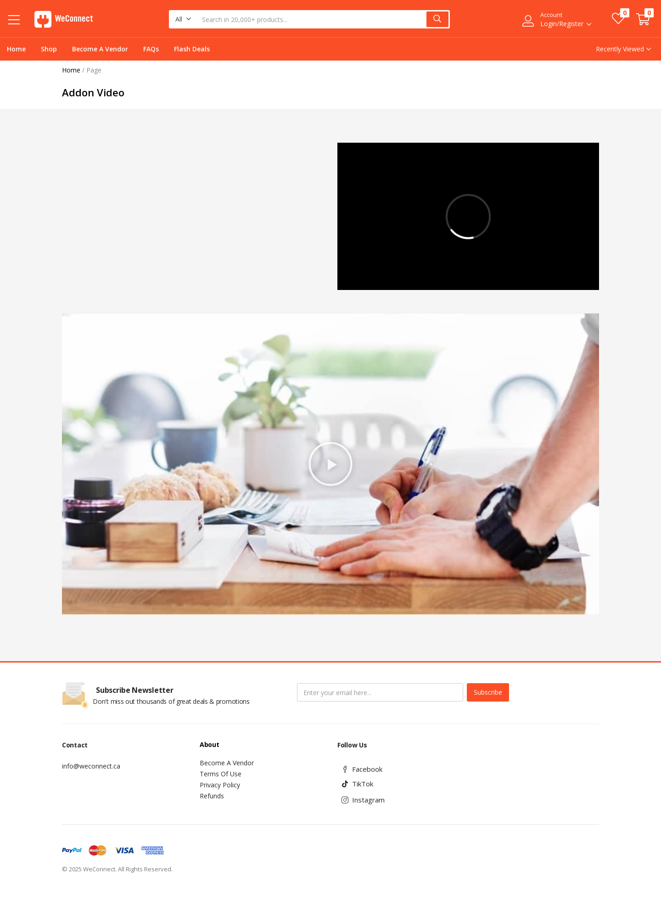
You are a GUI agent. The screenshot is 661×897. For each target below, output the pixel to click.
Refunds (212, 795)
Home (16, 49)
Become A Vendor (100, 49)
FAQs (151, 49)
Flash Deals (192, 49)
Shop (49, 49)
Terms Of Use (220, 773)
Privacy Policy (220, 784)
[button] (183, 19)
